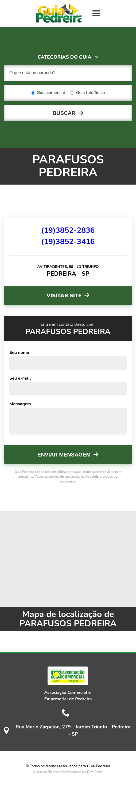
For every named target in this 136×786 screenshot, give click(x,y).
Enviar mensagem (64, 455)
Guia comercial (48, 93)
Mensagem (20, 404)
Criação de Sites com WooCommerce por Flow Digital (68, 772)
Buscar (64, 113)
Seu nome (19, 352)
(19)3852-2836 (68, 230)
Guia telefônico (88, 93)
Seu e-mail (20, 378)
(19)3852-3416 (68, 242)
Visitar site (63, 295)
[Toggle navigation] (96, 13)
